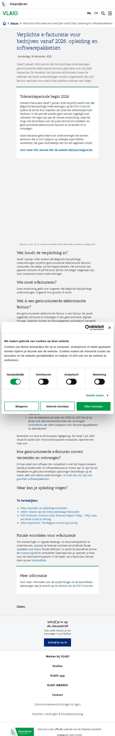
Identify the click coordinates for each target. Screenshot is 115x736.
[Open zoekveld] (103, 13)
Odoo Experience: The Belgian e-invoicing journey (49, 508)
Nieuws (14, 23)
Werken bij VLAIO (57, 642)
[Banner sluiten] (109, 327)
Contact (57, 680)
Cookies (89, 727)
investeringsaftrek (30, 538)
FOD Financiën (82, 106)
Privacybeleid (51, 727)
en (96, 13)
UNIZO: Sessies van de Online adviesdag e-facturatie (49, 497)
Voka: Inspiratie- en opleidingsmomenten (43, 494)
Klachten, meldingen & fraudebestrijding (57, 699)
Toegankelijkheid (72, 727)
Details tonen (95, 395)
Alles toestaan (93, 406)
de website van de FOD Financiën (74, 571)
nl (89, 13)
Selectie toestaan (57, 406)
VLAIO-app (57, 661)
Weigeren (21, 406)
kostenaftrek (39, 546)
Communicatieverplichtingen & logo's (58, 690)
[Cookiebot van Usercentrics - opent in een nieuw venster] (88, 327)
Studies (57, 652)
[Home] (4, 24)
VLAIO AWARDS (57, 671)
